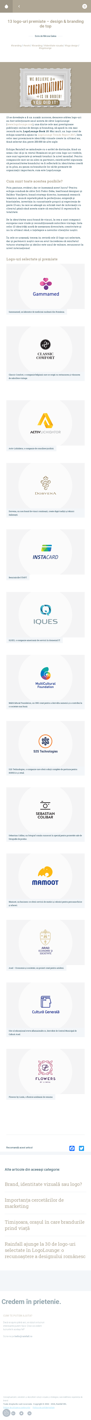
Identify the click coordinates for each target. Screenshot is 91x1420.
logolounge (46, 48)
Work (27, 45)
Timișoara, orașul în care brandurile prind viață (44, 1225)
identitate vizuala (54, 45)
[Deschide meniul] (84, 6)
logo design (72, 45)
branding (37, 45)
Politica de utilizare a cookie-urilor (16, 1409)
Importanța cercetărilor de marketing (34, 1203)
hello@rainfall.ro (23, 1337)
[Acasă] (6, 6)
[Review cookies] (6, 1413)
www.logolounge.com (20, 124)
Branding (17, 45)
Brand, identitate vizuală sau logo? (43, 1184)
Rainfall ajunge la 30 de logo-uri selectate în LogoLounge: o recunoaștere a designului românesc (45, 1250)
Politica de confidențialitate (44, 1409)
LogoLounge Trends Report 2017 (56, 134)
